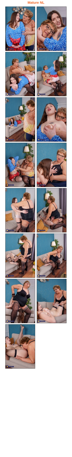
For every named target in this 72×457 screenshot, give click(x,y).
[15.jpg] (20, 346)
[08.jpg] (52, 165)
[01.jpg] (20, 29)
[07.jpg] (20, 165)
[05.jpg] (20, 119)
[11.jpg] (20, 255)
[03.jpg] (20, 74)
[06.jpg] (52, 119)
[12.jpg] (52, 255)
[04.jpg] (52, 74)
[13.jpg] (20, 301)
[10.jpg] (52, 210)
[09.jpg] (20, 210)
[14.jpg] (52, 301)
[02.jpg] (52, 29)
